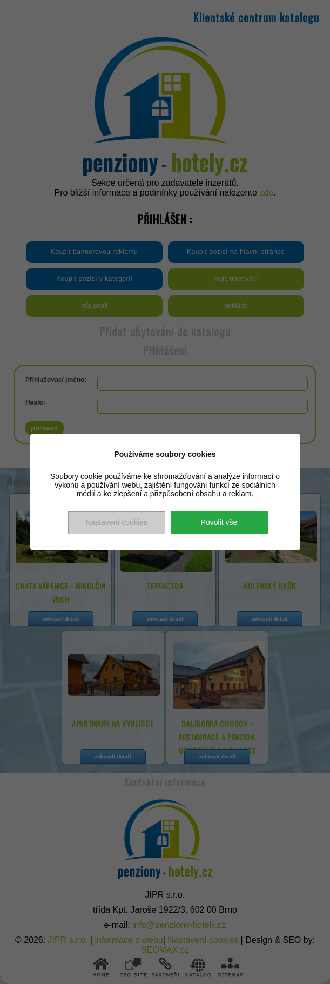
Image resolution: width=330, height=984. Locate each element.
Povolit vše (219, 522)
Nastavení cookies (116, 522)
